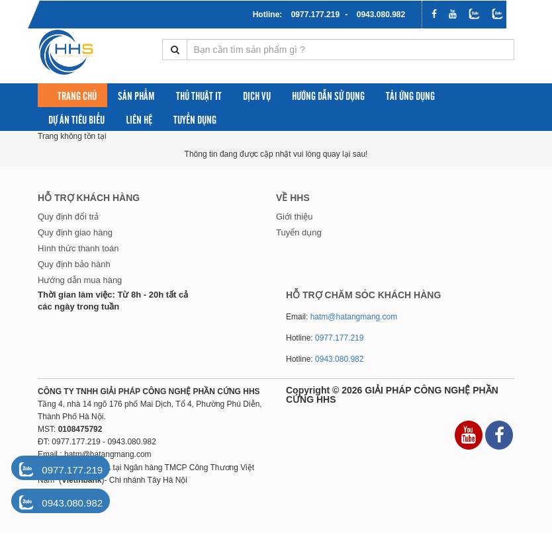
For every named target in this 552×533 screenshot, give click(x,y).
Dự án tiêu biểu (76, 119)
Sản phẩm (136, 95)
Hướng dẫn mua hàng (80, 280)
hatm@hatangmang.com (354, 316)
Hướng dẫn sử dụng (328, 95)
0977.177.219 (315, 14)
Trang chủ (77, 95)
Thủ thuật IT (199, 95)
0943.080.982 (381, 14)
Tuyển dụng (194, 119)
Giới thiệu (294, 217)
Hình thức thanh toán (78, 248)
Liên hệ (139, 119)
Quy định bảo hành (74, 264)
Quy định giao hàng (75, 232)
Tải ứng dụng (410, 95)
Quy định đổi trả (68, 217)
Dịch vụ (257, 95)
